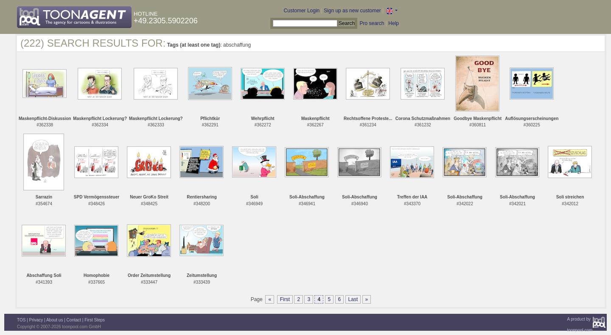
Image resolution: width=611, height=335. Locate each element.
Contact (74, 320)
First (285, 299)
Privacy (36, 320)
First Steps (94, 320)
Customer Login (302, 11)
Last (353, 299)
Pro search (371, 23)
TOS (21, 320)
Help (393, 23)
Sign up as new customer (352, 11)
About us (54, 320)
